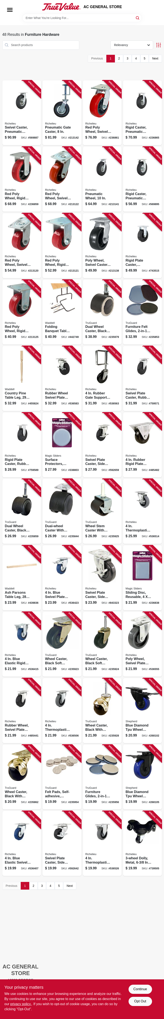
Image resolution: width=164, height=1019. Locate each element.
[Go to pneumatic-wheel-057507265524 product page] (102, 179)
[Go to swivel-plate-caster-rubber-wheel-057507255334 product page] (142, 378)
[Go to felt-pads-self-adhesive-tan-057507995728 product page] (61, 777)
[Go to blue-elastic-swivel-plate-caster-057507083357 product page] (21, 843)
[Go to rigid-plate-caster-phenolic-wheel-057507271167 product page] (142, 245)
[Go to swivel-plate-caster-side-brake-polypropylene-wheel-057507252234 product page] (102, 577)
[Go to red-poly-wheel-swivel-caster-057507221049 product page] (21, 245)
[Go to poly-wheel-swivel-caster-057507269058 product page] (102, 245)
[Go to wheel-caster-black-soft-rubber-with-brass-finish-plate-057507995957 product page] (61, 644)
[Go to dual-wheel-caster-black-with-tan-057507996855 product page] (102, 312)
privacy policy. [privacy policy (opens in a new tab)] (20, 1004)
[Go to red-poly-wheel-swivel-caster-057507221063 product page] (102, 112)
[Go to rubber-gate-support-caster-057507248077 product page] (102, 378)
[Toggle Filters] (158, 45)
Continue (140, 989)
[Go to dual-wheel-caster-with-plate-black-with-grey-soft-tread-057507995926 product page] (61, 511)
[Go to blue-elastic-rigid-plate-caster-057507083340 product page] (21, 644)
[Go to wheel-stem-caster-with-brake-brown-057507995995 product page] (102, 511)
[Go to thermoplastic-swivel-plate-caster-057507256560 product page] (61, 710)
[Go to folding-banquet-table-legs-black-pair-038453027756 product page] (61, 312)
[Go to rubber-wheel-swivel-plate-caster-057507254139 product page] (21, 710)
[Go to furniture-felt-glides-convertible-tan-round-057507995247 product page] (142, 312)
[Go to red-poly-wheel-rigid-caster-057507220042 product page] (61, 245)
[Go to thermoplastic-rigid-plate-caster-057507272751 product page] (102, 843)
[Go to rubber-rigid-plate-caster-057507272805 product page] (142, 445)
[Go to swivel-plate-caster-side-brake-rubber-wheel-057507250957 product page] (61, 843)
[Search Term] (82, 18)
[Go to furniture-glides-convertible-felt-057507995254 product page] (102, 777)
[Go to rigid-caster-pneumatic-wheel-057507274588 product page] (142, 179)
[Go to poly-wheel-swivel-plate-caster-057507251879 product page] (142, 644)
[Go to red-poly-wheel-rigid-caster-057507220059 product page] (21, 312)
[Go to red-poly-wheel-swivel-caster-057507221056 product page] (61, 179)
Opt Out (140, 1001)
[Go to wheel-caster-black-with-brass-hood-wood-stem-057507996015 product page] (102, 710)
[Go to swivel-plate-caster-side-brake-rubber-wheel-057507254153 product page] (102, 445)
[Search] (138, 17)
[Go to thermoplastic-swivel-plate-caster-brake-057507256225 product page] (142, 511)
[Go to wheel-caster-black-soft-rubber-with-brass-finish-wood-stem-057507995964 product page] (102, 644)
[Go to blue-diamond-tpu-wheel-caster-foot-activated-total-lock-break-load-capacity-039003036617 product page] (142, 710)
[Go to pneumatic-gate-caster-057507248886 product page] (61, 112)
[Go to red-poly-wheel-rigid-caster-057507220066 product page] (21, 179)
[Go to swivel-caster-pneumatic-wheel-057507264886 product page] (21, 112)
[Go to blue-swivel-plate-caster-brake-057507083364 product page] (61, 577)
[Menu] (10, 10)
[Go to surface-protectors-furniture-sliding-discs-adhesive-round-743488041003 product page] (61, 445)
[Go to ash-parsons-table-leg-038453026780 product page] (21, 577)
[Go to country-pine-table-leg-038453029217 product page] (21, 378)
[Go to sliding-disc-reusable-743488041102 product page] (142, 577)
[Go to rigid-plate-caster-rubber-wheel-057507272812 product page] (21, 445)
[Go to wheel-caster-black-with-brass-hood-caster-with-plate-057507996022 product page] (21, 777)
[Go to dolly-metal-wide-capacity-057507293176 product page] (142, 843)
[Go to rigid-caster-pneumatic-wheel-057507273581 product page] (142, 112)
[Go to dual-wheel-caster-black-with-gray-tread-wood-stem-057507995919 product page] (21, 511)
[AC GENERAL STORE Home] (61, 7)
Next (155, 58)
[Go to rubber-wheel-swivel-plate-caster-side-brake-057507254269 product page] (61, 378)
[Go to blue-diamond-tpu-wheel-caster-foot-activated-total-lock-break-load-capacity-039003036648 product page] (142, 777)
